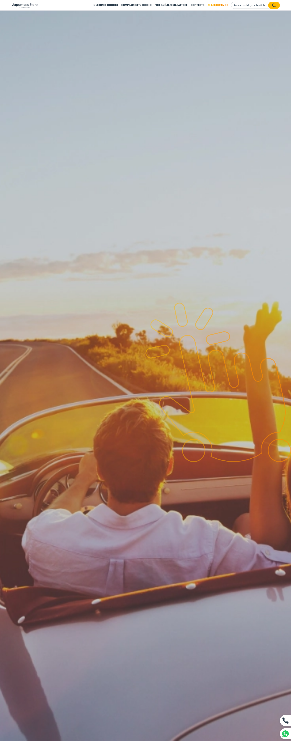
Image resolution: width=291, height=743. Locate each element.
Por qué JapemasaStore (171, 5)
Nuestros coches (106, 5)
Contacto (198, 5)
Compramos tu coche (136, 5)
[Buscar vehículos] (251, 5)
